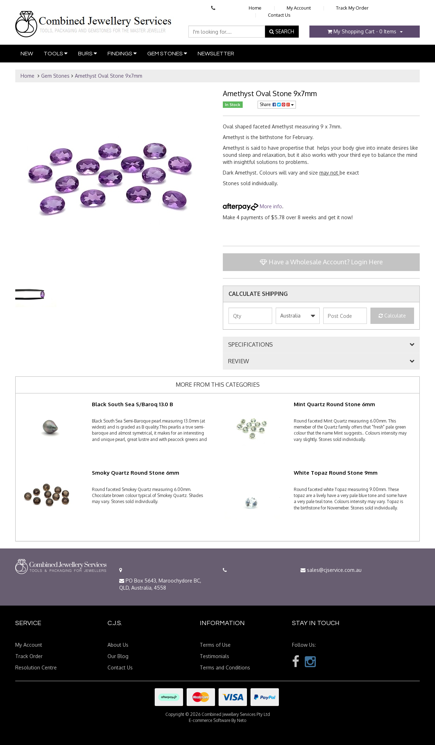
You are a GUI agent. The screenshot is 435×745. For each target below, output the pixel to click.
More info (252, 206)
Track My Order (352, 8)
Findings (122, 53)
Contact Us (279, 15)
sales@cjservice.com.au (331, 570)
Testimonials (214, 656)
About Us (118, 645)
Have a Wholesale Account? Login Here (321, 262)
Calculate (392, 316)
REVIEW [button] (238, 361)
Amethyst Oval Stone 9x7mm (108, 76)
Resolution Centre (36, 667)
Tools (55, 53)
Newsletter (216, 53)
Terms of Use (215, 645)
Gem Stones (167, 53)
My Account (299, 8)
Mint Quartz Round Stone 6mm (334, 404)
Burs (87, 53)
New (27, 53)
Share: (277, 104)
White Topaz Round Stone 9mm (336, 472)
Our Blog (118, 656)
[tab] (321, 345)
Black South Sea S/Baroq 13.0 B (132, 404)
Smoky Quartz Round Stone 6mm (135, 472)
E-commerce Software (209, 720)
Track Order (29, 656)
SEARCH (281, 31)
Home (255, 8)
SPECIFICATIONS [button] (250, 345)
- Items (361, 31)
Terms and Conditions (225, 667)
